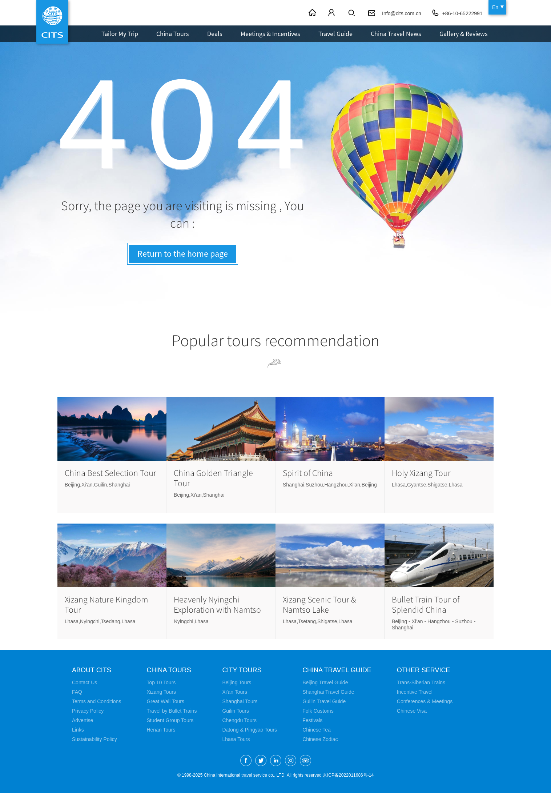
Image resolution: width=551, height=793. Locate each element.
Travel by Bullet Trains (171, 711)
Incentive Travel (415, 692)
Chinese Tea (316, 730)
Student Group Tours (169, 720)
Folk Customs (318, 711)
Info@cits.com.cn (401, 13)
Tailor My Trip (119, 33)
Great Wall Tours (165, 701)
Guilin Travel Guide (324, 701)
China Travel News (396, 33)
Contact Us (84, 682)
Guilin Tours (235, 711)
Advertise (82, 720)
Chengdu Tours (239, 720)
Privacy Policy (88, 711)
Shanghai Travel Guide (328, 692)
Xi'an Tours (234, 692)
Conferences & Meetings (425, 701)
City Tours (241, 670)
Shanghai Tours (239, 701)
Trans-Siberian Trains (421, 682)
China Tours (172, 33)
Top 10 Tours (161, 682)
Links (78, 730)
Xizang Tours (161, 692)
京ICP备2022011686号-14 (348, 775)
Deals (214, 33)
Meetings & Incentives (270, 33)
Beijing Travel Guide (325, 682)
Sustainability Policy (94, 739)
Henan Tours (160, 730)
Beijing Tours (236, 682)
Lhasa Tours (236, 739)
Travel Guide (335, 33)
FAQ (77, 692)
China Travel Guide (336, 670)
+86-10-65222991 (462, 13)
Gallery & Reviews (463, 33)
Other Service (423, 670)
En (495, 7)
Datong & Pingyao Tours (249, 730)
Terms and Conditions (96, 701)
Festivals (312, 720)
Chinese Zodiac (320, 739)
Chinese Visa (412, 711)
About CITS (91, 670)
